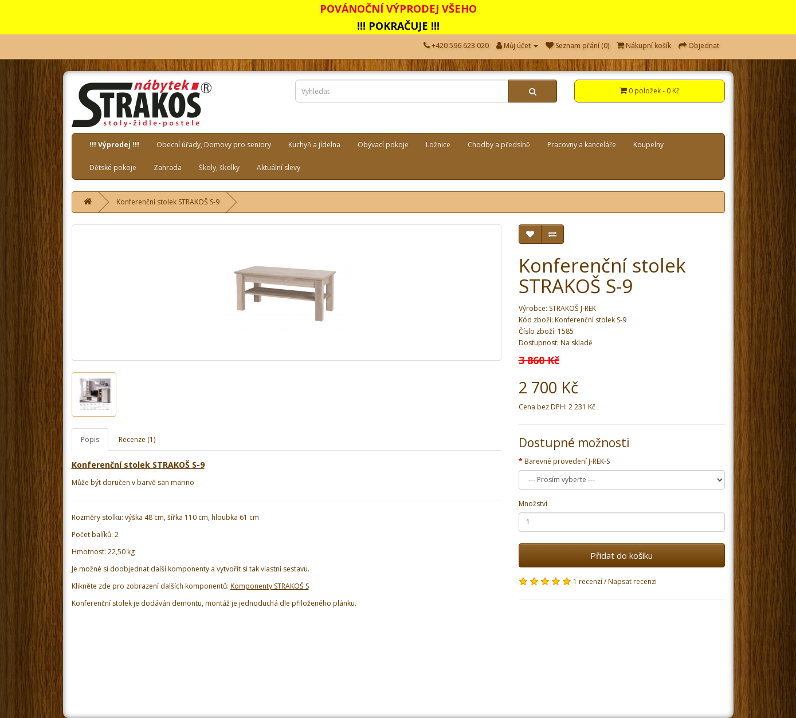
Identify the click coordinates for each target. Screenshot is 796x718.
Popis (90, 439)
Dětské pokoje (112, 167)
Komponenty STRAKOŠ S (269, 586)
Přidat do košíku (621, 555)
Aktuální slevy (278, 167)
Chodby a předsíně (499, 144)
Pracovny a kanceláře (581, 144)
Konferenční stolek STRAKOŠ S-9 (167, 202)
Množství (533, 503)
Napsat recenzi (632, 581)
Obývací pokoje (383, 144)
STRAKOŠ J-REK (572, 308)
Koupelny (648, 144)
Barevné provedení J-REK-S (567, 461)
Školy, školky (219, 167)
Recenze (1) (137, 439)
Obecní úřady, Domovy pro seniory (213, 144)
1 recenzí (587, 581)
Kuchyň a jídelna (314, 144)
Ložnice (438, 144)
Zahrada (168, 167)
